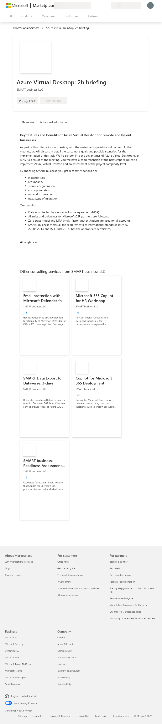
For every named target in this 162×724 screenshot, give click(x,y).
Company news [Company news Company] (65, 650)
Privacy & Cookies (60, 716)
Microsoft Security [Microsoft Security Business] (14, 644)
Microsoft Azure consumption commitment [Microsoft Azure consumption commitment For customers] (78, 588)
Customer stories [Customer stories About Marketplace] (13, 575)
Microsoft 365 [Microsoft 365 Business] (12, 657)
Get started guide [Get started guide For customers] (66, 568)
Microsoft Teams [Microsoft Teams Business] (13, 670)
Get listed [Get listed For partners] (115, 568)
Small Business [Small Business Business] (12, 684)
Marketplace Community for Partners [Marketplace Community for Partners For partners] (128, 605)
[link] (44, 315)
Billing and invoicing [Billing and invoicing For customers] (67, 595)
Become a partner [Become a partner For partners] (118, 561)
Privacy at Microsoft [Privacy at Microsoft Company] (67, 657)
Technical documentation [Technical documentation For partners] (122, 581)
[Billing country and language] (126, 5)
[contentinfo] (43, 28)
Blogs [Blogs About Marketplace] (7, 568)
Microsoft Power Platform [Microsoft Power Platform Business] (18, 664)
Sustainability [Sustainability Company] (64, 684)
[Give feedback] (93, 5)
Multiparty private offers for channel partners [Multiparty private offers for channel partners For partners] (132, 618)
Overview (28, 122)
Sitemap (22, 716)
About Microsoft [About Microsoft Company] (65, 644)
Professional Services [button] (26, 28)
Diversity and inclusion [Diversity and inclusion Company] (68, 670)
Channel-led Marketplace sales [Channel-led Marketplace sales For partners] (125, 611)
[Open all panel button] (10, 16)
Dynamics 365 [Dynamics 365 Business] (12, 650)
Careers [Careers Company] (61, 637)
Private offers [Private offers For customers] (64, 581)
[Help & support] (98, 5)
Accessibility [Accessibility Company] (63, 677)
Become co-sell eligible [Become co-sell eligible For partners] (121, 598)
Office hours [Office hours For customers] (63, 561)
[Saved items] (103, 5)
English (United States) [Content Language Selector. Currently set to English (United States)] (23, 696)
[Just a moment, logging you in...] (150, 5)
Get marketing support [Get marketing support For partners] (121, 575)
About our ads (121, 716)
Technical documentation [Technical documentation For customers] (70, 575)
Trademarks (101, 716)
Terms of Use (82, 716)
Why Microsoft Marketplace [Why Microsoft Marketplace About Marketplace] (19, 561)
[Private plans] (108, 5)
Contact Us (38, 716)
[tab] (29, 121)
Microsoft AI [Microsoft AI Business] (11, 637)
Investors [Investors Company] (62, 664)
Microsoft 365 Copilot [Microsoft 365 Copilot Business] (16, 677)
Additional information (54, 122)
